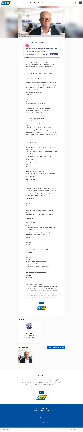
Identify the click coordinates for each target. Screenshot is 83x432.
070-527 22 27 (29, 339)
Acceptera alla (54, 54)
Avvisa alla (45, 54)
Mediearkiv (40, 2)
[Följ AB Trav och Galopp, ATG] (80, 2)
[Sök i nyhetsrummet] (76, 3)
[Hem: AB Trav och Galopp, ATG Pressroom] (6, 3)
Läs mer (41, 303)
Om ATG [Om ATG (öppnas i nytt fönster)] (41, 419)
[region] (42, 50)
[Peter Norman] (25, 356)
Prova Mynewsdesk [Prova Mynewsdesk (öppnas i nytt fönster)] (56, 429)
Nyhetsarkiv (33, 2)
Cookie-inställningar (30, 54)
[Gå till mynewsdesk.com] (5, 430)
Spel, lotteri (37, 272)
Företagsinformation (30, 272)
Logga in (80, 429)
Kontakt (53, 2)
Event (47, 2)
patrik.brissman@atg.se (29, 337)
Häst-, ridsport (43, 272)
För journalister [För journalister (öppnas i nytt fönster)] (65, 429)
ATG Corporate (29, 277)
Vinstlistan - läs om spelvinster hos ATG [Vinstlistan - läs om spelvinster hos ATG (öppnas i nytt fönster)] (41, 420)
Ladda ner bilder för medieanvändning (56, 347)
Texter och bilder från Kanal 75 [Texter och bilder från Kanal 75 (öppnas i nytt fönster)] (41, 422)
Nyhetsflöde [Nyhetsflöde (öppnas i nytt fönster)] (73, 429)
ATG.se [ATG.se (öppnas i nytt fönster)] (41, 417)
